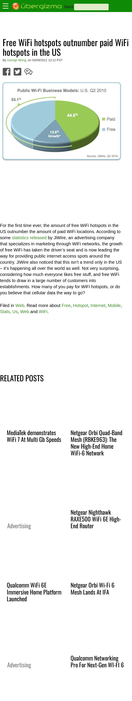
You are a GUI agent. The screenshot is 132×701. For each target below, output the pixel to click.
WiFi (43, 311)
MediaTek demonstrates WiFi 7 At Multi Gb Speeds (34, 436)
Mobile (114, 305)
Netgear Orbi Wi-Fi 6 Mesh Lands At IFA (93, 588)
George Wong (16, 60)
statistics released (29, 237)
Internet (97, 305)
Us (15, 311)
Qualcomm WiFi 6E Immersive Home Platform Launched (34, 592)
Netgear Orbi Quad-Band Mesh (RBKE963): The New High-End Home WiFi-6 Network (96, 442)
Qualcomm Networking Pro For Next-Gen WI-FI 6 (97, 661)
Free (66, 305)
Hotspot (80, 305)
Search (68, 6)
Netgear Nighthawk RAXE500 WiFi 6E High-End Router (96, 519)
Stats (5, 311)
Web (19, 305)
